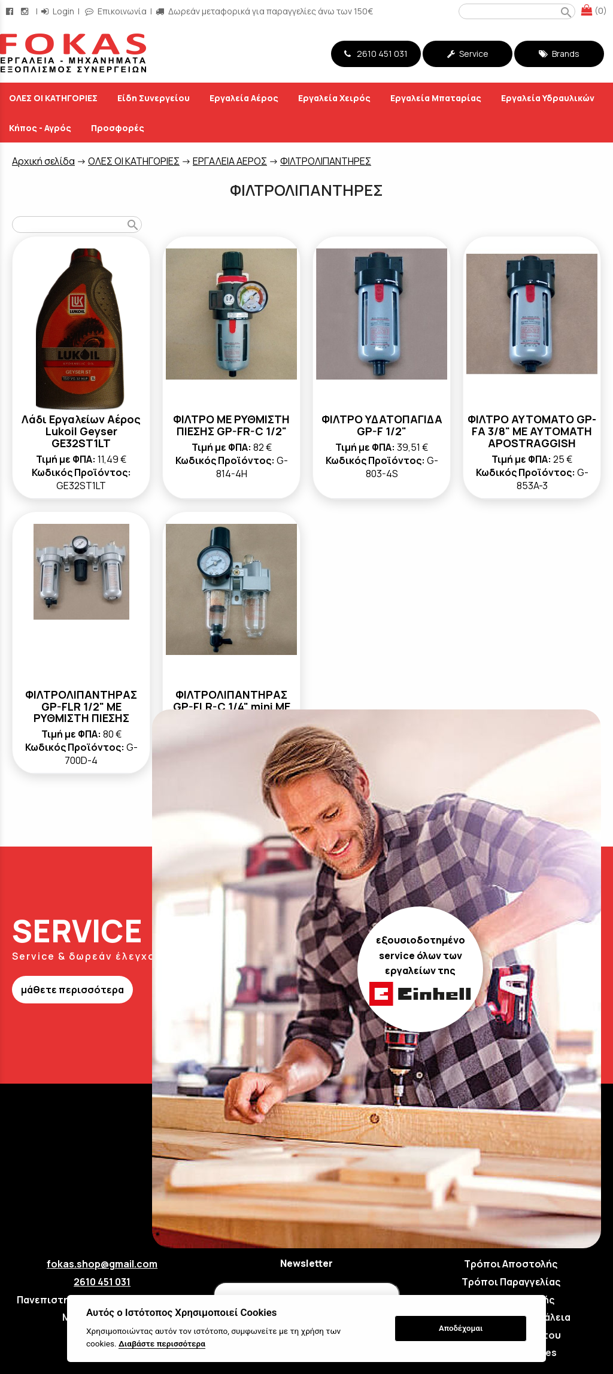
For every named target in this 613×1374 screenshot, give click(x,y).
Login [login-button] (57, 11)
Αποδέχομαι (460, 1328)
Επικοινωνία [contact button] (116, 11)
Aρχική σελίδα (43, 161)
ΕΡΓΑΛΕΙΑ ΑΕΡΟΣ (230, 161)
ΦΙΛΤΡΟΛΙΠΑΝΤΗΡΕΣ (325, 161)
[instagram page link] (26, 11)
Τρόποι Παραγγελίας (511, 1281)
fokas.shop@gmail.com (102, 1263)
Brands (559, 53)
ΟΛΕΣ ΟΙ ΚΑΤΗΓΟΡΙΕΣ (134, 161)
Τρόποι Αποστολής (510, 1263)
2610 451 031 (376, 53)
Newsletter (306, 1263)
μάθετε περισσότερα (72, 989)
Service (467, 53)
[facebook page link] (11, 11)
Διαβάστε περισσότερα (162, 1343)
